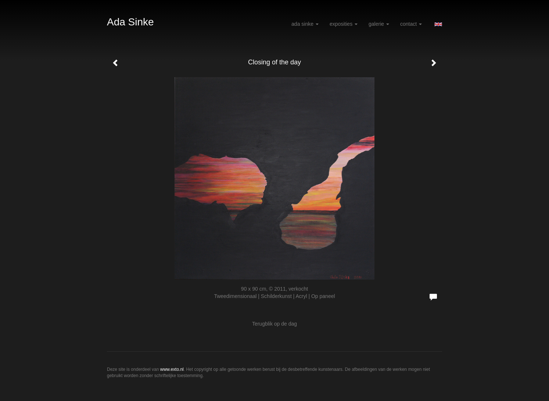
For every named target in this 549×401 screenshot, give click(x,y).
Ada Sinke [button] (305, 24)
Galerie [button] (379, 24)
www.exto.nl (172, 369)
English (438, 24)
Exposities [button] (344, 24)
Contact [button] (411, 24)
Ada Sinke (130, 22)
